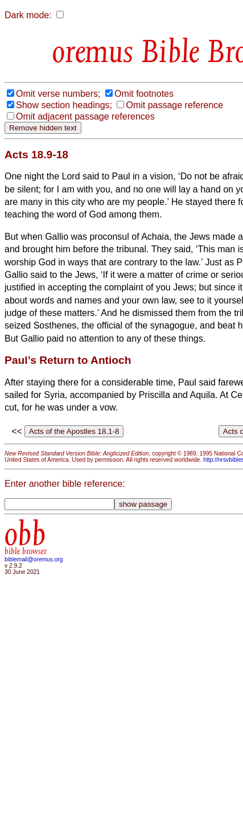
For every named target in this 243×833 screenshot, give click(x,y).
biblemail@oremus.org (34, 559)
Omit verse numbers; (58, 94)
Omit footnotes (144, 94)
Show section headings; (64, 105)
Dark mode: (28, 15)
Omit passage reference (174, 105)
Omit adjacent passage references (85, 116)
